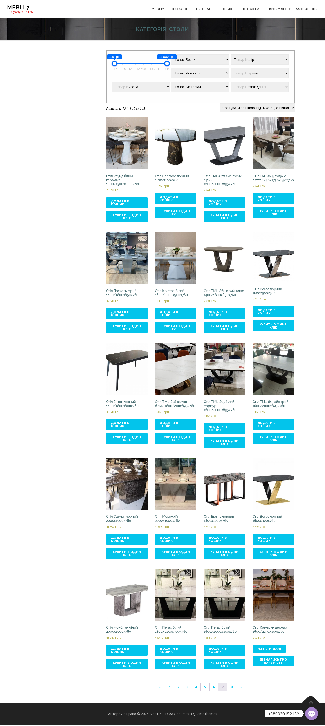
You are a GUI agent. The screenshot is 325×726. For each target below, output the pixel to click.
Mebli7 (158, 9)
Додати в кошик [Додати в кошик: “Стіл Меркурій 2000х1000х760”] (169, 539)
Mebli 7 (18, 7)
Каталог (180, 9)
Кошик (226, 9)
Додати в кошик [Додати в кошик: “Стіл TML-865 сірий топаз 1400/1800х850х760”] (217, 313)
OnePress (181, 714)
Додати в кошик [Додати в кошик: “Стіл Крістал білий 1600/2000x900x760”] (169, 313)
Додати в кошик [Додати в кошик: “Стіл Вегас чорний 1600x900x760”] (266, 312)
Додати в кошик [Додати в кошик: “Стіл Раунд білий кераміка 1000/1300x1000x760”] (120, 202)
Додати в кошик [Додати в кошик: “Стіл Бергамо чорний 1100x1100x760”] (169, 198)
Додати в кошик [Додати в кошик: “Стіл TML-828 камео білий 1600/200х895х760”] (169, 424)
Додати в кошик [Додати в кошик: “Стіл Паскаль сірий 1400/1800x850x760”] (120, 313)
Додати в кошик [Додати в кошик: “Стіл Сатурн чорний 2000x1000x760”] (120, 539)
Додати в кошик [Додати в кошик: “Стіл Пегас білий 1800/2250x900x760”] (169, 651)
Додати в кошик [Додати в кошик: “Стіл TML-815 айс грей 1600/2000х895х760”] (266, 424)
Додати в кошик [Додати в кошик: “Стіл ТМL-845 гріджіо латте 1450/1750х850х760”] (266, 198)
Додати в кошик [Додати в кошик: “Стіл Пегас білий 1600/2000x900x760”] (217, 651)
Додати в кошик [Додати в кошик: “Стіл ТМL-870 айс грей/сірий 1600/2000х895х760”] (217, 202)
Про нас (203, 9)
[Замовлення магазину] (257, 107)
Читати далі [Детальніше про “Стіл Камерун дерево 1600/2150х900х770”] (269, 649)
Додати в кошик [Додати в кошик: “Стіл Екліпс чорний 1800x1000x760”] (217, 539)
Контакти (250, 9)
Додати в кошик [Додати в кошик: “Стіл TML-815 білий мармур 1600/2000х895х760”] (217, 428)
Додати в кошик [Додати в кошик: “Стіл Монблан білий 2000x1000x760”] (120, 651)
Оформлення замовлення (292, 9)
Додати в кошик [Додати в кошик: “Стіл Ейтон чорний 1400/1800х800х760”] (120, 424)
